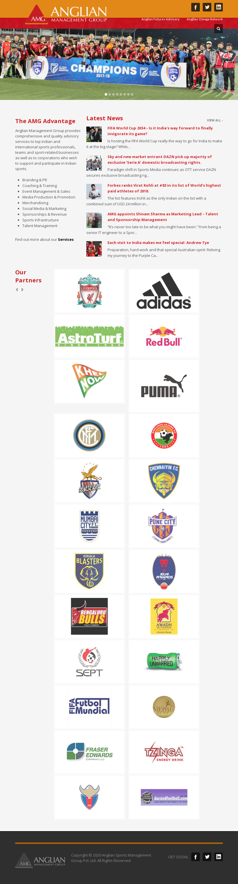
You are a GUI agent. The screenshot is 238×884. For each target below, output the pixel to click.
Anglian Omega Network (205, 19)
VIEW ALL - (215, 120)
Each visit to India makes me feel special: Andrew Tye (158, 242)
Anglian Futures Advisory (160, 19)
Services (66, 239)
